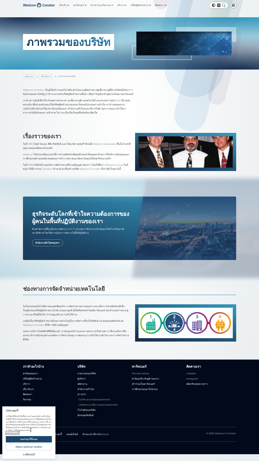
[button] (213, 5)
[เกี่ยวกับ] (64, 5)
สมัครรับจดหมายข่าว (197, 386)
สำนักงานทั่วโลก (85, 391)
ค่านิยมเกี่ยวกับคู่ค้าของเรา (145, 381)
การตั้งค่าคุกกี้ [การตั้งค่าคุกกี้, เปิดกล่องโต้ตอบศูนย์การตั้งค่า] (29, 454)
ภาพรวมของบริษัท (86, 375)
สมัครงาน (82, 386)
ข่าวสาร (81, 396)
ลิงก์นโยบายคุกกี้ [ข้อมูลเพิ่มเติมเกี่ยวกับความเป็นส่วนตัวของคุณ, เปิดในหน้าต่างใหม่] (12, 431)
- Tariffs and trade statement (93, 402)
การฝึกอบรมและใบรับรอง (145, 391)
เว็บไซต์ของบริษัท (86, 412)
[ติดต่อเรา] (160, 5)
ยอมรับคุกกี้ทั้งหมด (29, 437)
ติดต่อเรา (27, 396)
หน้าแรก (29, 76)
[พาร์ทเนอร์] (79, 5)
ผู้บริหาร (81, 381)
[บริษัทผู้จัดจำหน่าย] (140, 5)
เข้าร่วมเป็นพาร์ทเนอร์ (143, 386)
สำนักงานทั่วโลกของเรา (48, 244)
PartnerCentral (140, 375)
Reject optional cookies (29, 446)
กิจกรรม (27, 402)
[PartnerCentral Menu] (233, 5)
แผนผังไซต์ (72, 436)
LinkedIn (191, 375)
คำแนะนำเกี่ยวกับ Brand (95, 436)
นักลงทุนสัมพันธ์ (85, 417)
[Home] (39, 5)
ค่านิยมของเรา (30, 375)
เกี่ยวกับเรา (46, 76)
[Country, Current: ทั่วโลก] (218, 5)
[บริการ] (121, 5)
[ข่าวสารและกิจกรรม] (102, 5)
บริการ (26, 386)
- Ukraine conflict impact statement (97, 407)
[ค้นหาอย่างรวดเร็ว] (224, 5)
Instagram (192, 381)
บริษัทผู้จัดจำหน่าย (32, 381)
